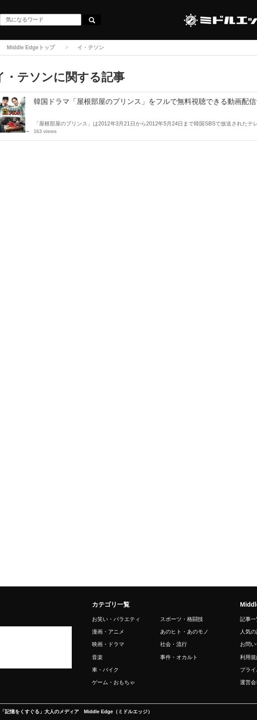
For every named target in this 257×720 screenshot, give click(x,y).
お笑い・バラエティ (116, 619)
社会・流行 (173, 644)
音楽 (97, 657)
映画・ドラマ (108, 644)
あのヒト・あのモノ (184, 632)
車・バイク (105, 670)
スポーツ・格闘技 (181, 619)
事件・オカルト (179, 657)
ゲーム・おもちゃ (113, 682)
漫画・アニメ (108, 632)
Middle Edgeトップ (31, 47)
